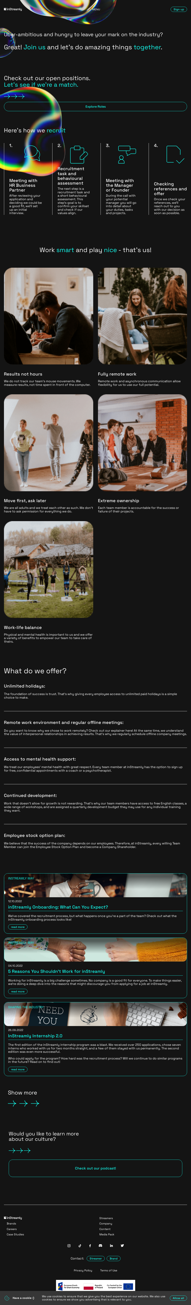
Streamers (106, 1218)
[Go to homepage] (33, 9)
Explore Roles (96, 106)
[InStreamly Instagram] (69, 1246)
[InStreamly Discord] (100, 1246)
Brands (11, 1223)
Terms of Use (108, 1270)
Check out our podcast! (95, 1168)
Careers (12, 1229)
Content (104, 1229)
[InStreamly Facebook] (90, 1246)
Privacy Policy (83, 1270)
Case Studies (15, 1234)
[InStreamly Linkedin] (111, 1246)
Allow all (178, 1298)
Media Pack (106, 1234)
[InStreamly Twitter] (122, 1246)
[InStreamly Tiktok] (80, 1246)
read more (18, 927)
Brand (114, 1258)
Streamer (96, 1258)
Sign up (179, 9)
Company (105, 1223)
